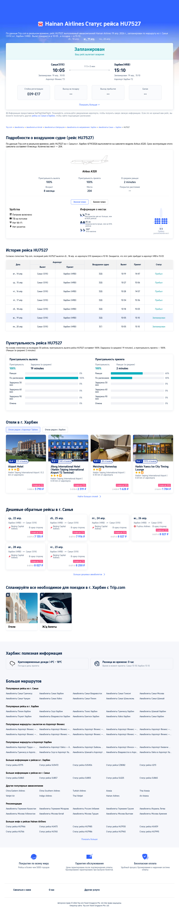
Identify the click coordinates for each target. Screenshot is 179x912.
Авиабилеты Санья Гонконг (118, 693)
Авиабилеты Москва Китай (51, 814)
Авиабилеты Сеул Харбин (51, 711)
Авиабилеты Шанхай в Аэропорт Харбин (89, 752)
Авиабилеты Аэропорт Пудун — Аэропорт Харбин (22, 747)
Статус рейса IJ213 (148, 765)
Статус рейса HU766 (15, 831)
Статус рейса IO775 (14, 765)
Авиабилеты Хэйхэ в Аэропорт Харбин (156, 752)
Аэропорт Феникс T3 (55, 79)
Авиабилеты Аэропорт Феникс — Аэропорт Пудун (22, 729)
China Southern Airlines (49, 791)
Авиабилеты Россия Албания (86, 809)
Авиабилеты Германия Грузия (120, 809)
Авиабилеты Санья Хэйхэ (50, 698)
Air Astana (144, 796)
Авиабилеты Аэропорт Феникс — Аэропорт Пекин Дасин (122, 729)
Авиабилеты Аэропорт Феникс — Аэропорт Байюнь (156, 729)
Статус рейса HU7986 (82, 831)
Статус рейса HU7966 (15, 826)
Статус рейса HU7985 (82, 826)
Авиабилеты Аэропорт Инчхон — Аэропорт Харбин (122, 747)
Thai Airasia (145, 791)
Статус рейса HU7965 (116, 831)
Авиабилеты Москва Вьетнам (119, 814)
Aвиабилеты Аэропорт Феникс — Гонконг (89, 734)
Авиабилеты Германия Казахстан (21, 809)
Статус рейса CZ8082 (115, 765)
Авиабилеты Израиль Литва (152, 809)
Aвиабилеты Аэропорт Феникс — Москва (55, 734)
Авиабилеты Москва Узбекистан (20, 814)
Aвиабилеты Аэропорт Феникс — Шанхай (156, 734)
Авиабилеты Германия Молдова (54, 809)
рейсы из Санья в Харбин (43, 116)
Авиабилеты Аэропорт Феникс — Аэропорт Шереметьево (89, 729)
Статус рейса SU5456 (82, 765)
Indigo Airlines (45, 796)
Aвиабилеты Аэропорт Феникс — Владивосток (122, 734)
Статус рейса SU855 (82, 778)
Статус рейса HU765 (48, 831)
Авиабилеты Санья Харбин (51, 693)
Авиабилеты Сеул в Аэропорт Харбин (55, 752)
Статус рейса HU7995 (149, 831)
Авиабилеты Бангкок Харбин (86, 716)
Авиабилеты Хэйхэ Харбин (118, 716)
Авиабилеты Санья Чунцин (18, 698)
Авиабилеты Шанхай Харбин (153, 711)
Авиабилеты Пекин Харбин (18, 711)
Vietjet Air (10, 796)
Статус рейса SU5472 (48, 765)
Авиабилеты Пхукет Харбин (18, 716)
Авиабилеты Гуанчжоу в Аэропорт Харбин (22, 752)
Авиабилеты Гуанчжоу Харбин (120, 711)
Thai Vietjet (78, 796)
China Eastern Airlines (15, 791)
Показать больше (89, 104)
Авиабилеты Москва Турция (85, 814)
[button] (148, 4)
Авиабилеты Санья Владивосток (87, 693)
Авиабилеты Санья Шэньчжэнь (120, 698)
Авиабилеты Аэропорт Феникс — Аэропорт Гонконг (55, 729)
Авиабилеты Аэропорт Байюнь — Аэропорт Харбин (89, 747)
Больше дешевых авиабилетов (89, 574)
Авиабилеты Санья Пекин (84, 698)
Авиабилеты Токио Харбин (85, 711)
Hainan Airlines (112, 796)
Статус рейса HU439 (149, 826)
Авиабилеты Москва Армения (153, 814)
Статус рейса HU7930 (116, 826)
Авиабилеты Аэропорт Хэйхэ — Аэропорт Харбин (55, 747)
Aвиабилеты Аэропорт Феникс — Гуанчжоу (22, 734)
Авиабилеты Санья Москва (152, 693)
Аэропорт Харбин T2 (123, 79)
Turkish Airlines (79, 791)
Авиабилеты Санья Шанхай (152, 698)
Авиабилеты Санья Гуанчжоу (19, 693)
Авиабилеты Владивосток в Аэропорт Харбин (122, 752)
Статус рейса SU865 (149, 778)
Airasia (109, 791)
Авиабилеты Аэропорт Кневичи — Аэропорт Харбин (156, 747)
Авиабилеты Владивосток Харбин (54, 716)
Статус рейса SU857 (48, 778)
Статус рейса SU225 (115, 778)
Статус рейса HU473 (48, 826)
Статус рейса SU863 (15, 778)
